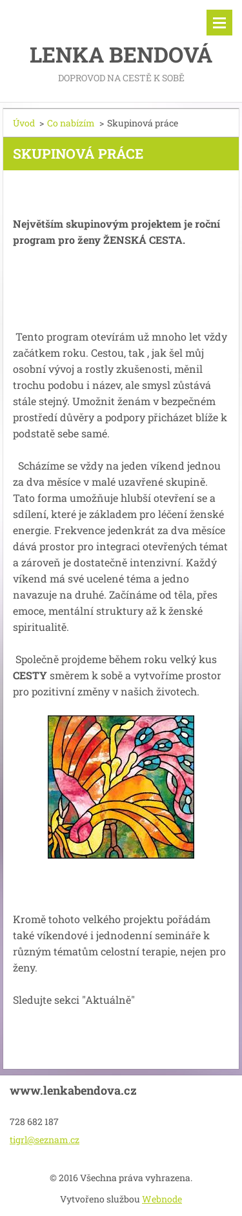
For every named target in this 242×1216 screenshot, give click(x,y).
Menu (219, 22)
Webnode (162, 1199)
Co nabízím (71, 123)
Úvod (24, 123)
